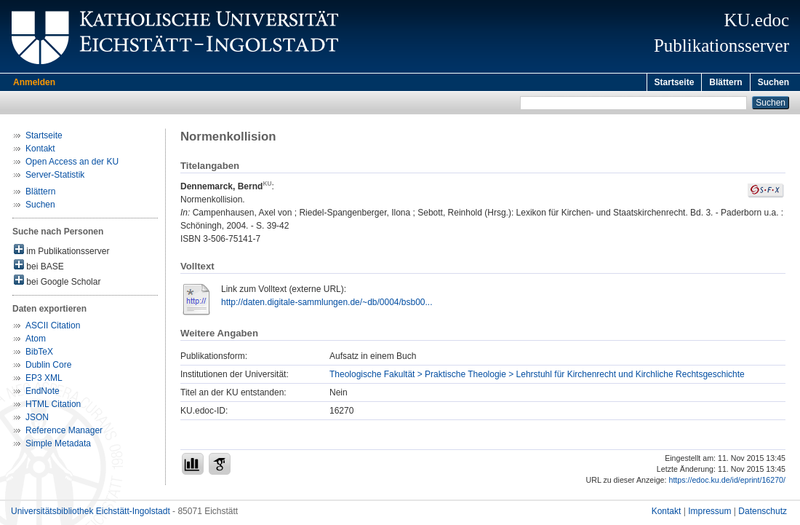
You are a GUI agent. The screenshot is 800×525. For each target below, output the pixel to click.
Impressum (709, 513)
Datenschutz (762, 513)
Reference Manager (64, 432)
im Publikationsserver (61, 252)
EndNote (42, 393)
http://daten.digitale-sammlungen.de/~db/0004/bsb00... (327, 304)
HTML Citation (53, 406)
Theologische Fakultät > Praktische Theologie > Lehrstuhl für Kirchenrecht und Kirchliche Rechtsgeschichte (537, 376)
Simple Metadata (58, 446)
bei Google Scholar (57, 283)
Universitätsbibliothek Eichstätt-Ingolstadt (90, 513)
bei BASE (39, 267)
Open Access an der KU (72, 164)
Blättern (725, 82)
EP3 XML (44, 380)
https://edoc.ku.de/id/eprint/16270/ (726, 482)
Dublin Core (48, 367)
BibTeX (39, 354)
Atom (35, 341)
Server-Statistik (54, 177)
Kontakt (40, 151)
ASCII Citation (52, 328)
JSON (37, 419)
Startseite (675, 82)
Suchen (773, 82)
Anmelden (34, 82)
